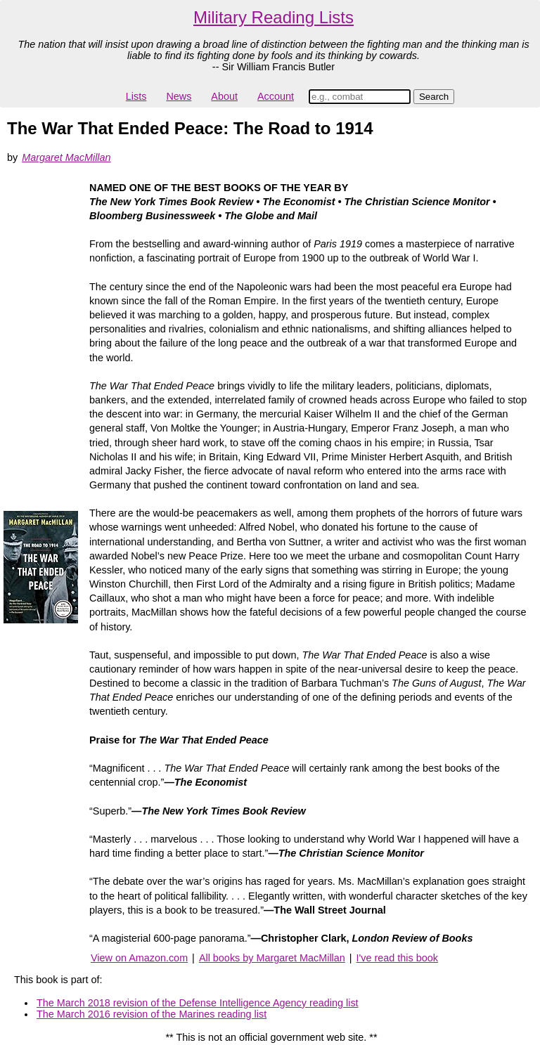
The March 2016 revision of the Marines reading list (151, 1014)
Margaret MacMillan (66, 157)
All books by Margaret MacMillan (272, 957)
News (178, 96)
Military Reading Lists (273, 17)
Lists (136, 96)
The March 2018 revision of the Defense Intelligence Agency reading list (198, 1002)
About (224, 96)
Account (275, 96)
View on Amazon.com (139, 957)
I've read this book (397, 957)
